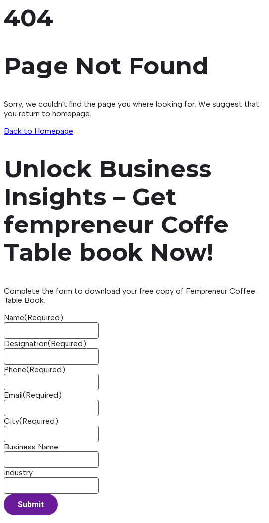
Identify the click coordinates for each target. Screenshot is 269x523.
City (31, 421)
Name (33, 317)
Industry (18, 472)
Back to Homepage (38, 131)
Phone (34, 369)
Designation (45, 343)
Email (33, 395)
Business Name (31, 446)
